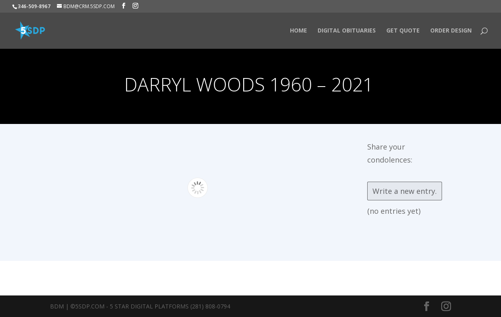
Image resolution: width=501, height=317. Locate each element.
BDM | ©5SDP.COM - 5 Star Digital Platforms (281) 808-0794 (140, 306)
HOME (298, 31)
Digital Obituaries (347, 31)
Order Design (451, 31)
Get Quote (403, 31)
